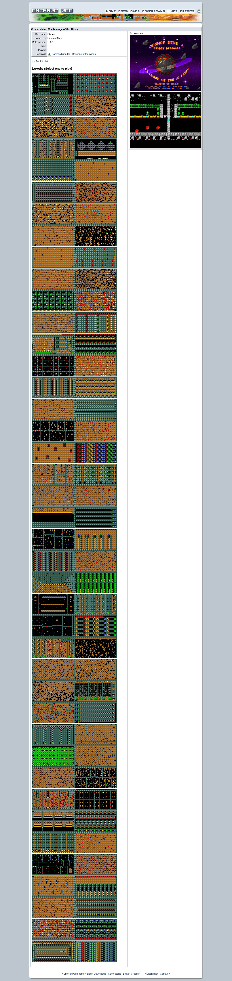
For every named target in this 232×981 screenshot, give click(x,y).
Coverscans (114, 973)
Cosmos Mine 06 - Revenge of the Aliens (72, 54)
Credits (135, 973)
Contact (164, 973)
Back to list (40, 61)
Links (126, 973)
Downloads (100, 973)
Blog (89, 973)
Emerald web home (74, 973)
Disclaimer (152, 973)
